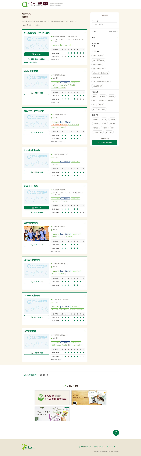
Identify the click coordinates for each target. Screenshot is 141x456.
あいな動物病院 (31, 222)
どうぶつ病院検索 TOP (30, 375)
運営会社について (99, 447)
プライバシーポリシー (112, 447)
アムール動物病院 (32, 295)
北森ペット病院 (31, 186)
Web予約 (36, 54)
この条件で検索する (104, 142)
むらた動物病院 (31, 71)
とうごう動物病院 (32, 260)
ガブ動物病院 (30, 331)
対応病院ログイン (86, 447)
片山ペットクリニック (34, 110)
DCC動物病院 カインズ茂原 (37, 32)
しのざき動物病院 (32, 150)
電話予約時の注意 (30, 62)
